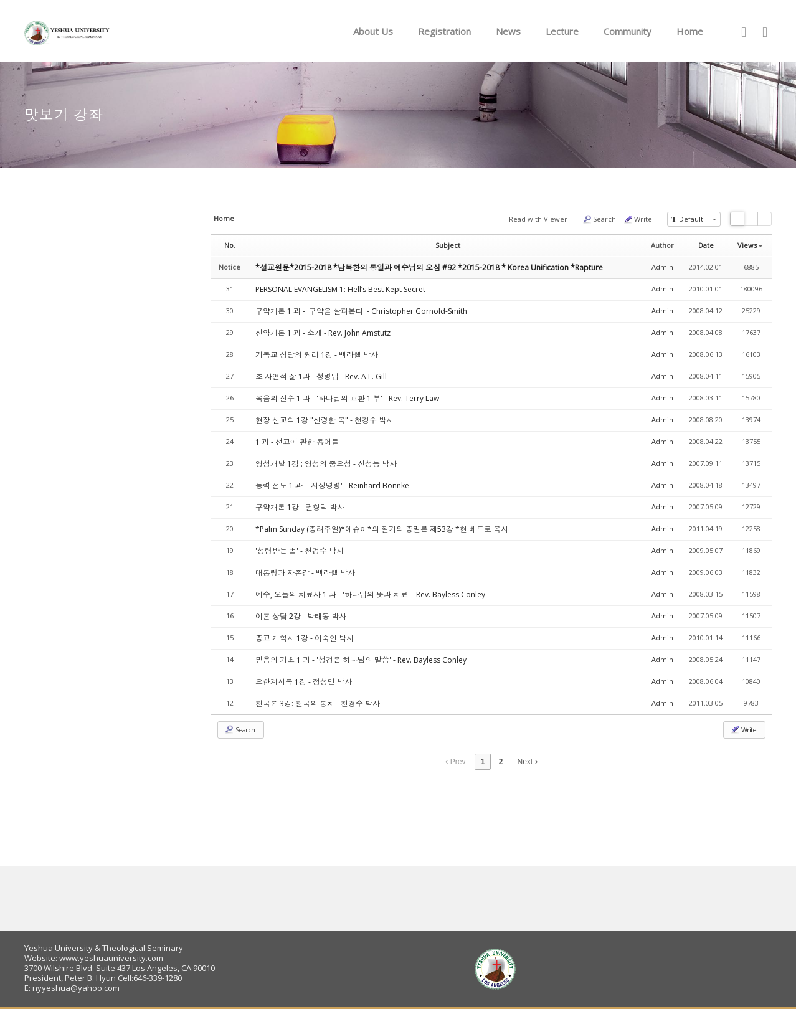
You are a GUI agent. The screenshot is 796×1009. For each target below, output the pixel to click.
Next (528, 761)
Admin (662, 267)
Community (627, 31)
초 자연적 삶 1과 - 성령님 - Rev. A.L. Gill (321, 376)
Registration (444, 31)
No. (229, 245)
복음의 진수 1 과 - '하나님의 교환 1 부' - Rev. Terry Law (347, 398)
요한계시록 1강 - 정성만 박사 (303, 681)
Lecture (562, 31)
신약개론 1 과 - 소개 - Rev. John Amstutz (323, 333)
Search (599, 219)
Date (706, 245)
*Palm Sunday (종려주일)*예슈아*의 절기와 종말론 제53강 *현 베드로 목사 (381, 529)
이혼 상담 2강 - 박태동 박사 (300, 616)
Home (689, 31)
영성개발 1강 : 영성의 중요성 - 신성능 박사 (326, 463)
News (508, 31)
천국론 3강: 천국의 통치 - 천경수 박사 (317, 703)
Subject (447, 245)
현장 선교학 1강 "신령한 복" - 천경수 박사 (324, 420)
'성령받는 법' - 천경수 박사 (299, 551)
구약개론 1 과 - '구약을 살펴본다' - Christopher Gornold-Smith (361, 311)
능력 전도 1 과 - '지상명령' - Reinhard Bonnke (332, 485)
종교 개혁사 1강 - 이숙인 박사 (304, 638)
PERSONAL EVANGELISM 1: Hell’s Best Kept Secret (340, 289)
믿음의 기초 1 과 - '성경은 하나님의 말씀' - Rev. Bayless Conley (361, 660)
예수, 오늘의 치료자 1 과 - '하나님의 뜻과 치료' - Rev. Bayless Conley (370, 594)
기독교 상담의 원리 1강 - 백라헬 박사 (316, 354)
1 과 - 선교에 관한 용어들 (297, 442)
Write (637, 219)
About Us (373, 31)
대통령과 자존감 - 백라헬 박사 (305, 572)
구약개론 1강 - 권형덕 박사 (299, 507)
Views (749, 245)
